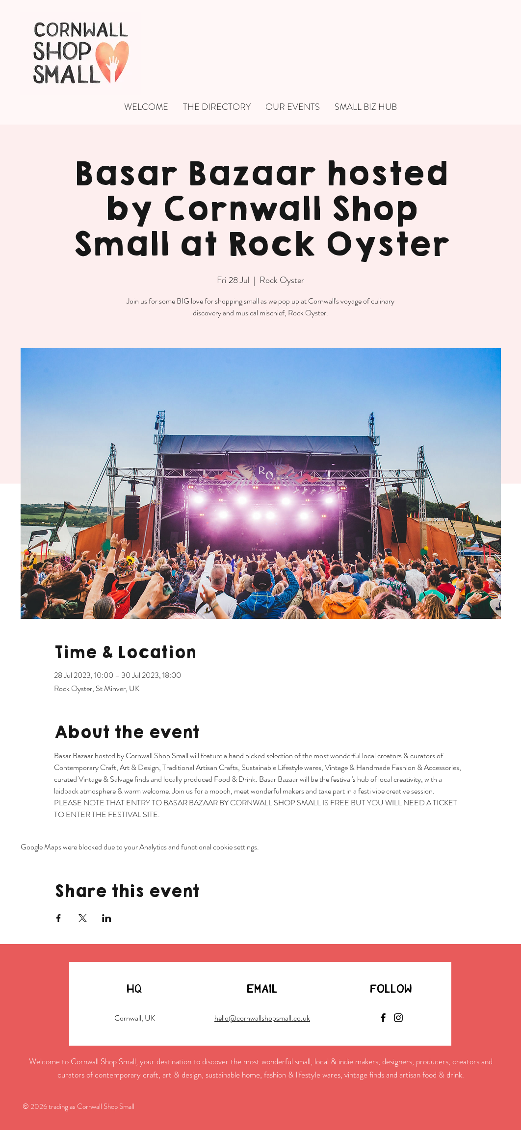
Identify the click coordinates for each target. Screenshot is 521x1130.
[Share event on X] (82, 918)
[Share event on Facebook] (58, 918)
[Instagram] (398, 1018)
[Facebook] (383, 1018)
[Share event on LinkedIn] (106, 918)
